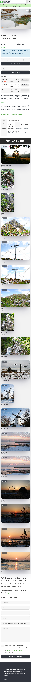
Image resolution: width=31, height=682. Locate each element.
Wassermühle (5, 189)
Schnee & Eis (10, 125)
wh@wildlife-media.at (13, 593)
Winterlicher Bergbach (21, 132)
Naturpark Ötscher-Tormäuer (21, 128)
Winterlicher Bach (11, 134)
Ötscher (3, 237)
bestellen (24, 79)
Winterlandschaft (12, 132)
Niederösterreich (24, 124)
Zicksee (3, 572)
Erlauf (27, 130)
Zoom (27, 10)
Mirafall (3, 213)
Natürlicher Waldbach (13, 130)
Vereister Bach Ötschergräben (8, 37)
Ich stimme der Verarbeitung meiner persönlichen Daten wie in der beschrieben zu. (16, 649)
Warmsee (4, 452)
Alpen (22, 123)
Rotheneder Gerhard (8, 40)
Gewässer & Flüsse (10, 123)
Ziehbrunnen (5, 380)
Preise (6, 680)
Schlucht (20, 130)
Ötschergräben (11, 128)
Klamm (24, 130)
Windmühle (4, 404)
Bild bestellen (15, 63)
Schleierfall (4, 333)
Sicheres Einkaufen (17, 114)
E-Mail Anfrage (9, 111)
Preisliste (23, 108)
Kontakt (3, 114)
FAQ (8, 114)
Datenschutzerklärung (15, 650)
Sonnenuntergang (6, 165)
